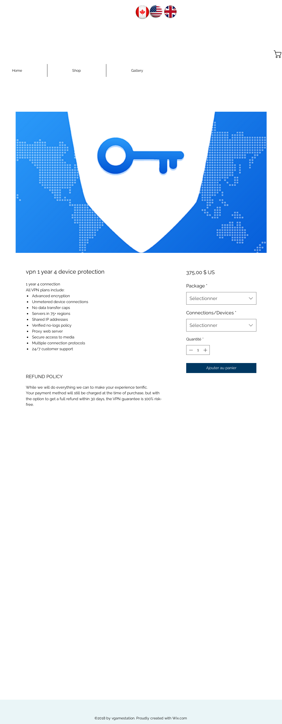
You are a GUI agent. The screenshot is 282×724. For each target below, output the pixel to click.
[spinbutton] (198, 350)
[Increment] (205, 350)
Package (196, 285)
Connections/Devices (211, 312)
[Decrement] (190, 350)
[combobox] (221, 298)
